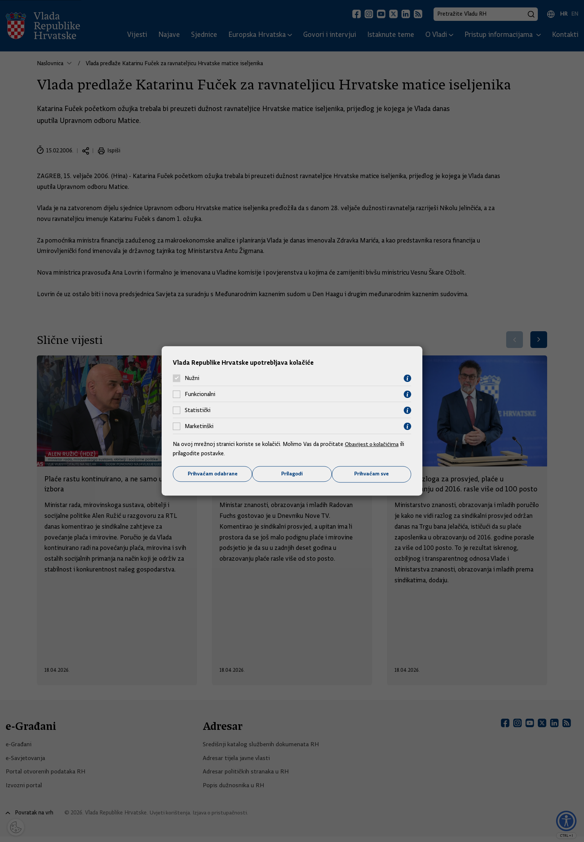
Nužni (192, 378)
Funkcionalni (200, 394)
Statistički (197, 410)
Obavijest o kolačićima (373, 443)
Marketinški (199, 426)
